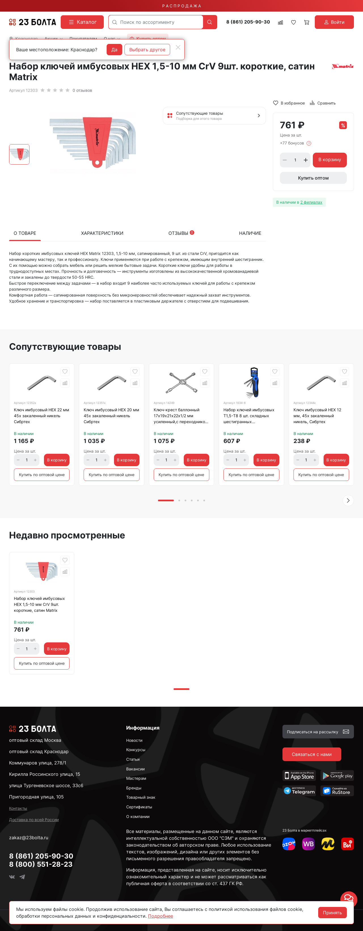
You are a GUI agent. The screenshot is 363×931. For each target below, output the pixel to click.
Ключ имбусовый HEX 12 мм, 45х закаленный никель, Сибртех (317, 415)
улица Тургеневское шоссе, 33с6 (46, 785)
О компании (137, 816)
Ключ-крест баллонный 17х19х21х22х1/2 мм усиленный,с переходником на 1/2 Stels (181, 416)
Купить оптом (313, 178)
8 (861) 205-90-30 (248, 22)
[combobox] (156, 22)
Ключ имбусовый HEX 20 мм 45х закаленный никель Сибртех (111, 415)
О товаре (25, 233)
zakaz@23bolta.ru (28, 837)
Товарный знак (140, 797)
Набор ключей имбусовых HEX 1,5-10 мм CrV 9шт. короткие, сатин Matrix (39, 604)
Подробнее (160, 916)
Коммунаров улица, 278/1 (37, 763)
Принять (332, 912)
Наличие (250, 233)
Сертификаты (139, 806)
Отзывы (181, 233)
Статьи (133, 759)
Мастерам (136, 778)
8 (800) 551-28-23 (41, 864)
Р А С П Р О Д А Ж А (181, 5)
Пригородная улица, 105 (36, 797)
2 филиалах (311, 202)
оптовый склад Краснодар (39, 751)
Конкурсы (135, 749)
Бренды (134, 787)
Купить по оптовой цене (42, 474)
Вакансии (135, 768)
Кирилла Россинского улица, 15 (44, 774)
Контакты (18, 808)
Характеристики (102, 233)
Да (114, 49)
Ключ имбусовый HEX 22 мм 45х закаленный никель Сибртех (41, 415)
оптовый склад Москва (35, 740)
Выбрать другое (147, 49)
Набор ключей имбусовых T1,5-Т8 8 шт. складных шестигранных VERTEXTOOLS (249, 416)
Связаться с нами (312, 754)
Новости (134, 740)
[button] (348, 500)
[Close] (178, 47)
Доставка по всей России (34, 819)
